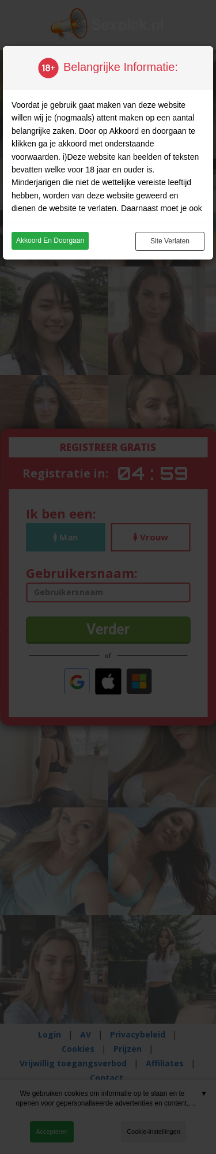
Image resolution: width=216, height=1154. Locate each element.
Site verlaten (170, 241)
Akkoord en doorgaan (50, 240)
